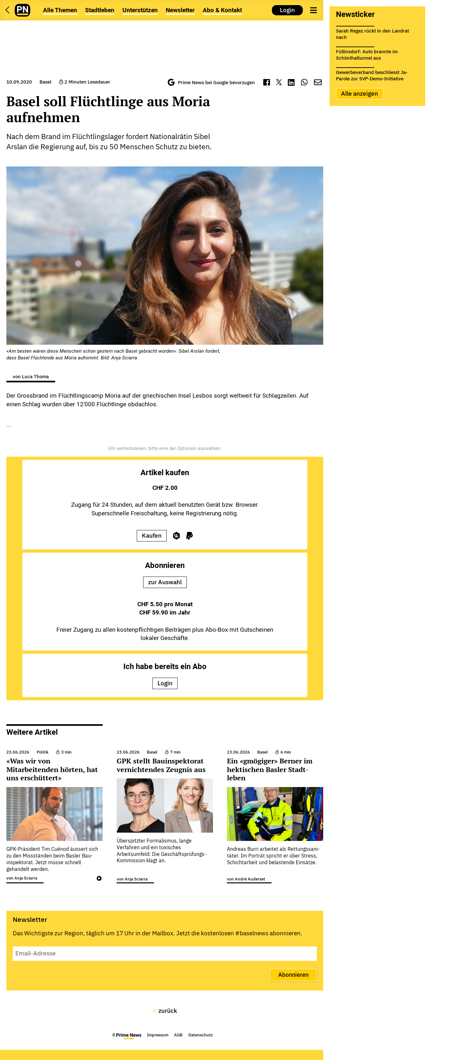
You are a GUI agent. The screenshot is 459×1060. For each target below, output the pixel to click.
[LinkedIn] (291, 83)
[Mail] (317, 83)
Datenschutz (200, 1035)
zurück (165, 1010)
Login (287, 10)
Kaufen (152, 535)
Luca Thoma (35, 376)
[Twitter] (279, 83)
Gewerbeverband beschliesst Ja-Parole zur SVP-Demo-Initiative (372, 74)
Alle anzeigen (359, 93)
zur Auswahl (165, 582)
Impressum (157, 1035)
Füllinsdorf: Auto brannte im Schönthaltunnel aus (367, 54)
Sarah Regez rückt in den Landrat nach (372, 33)
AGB (178, 1035)
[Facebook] (267, 83)
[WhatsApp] (304, 83)
